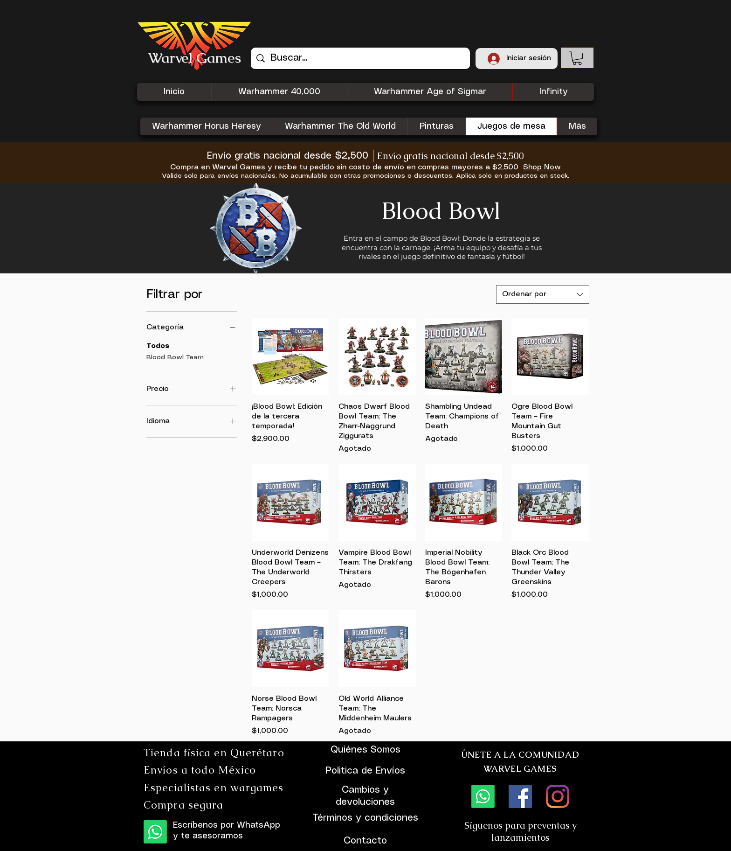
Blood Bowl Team (175, 356)
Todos (157, 345)
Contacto (365, 841)
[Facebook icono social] (520, 796)
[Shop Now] (541, 167)
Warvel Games (194, 58)
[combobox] (542, 294)
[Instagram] (557, 796)
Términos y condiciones (365, 818)
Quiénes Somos (365, 750)
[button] (577, 58)
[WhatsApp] (155, 832)
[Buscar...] (360, 58)
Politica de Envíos (365, 771)
